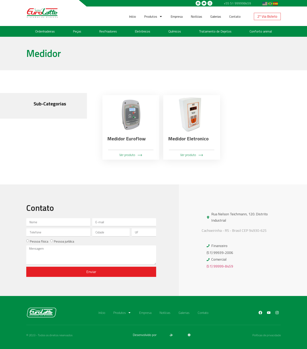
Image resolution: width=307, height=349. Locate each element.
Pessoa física (39, 241)
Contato (235, 16)
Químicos (174, 31)
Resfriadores (108, 31)
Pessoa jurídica (64, 241)
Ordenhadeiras (45, 31)
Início (132, 16)
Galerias (215, 16)
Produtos (153, 16)
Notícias (196, 16)
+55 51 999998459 (237, 3)
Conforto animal (261, 31)
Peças (77, 31)
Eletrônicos (142, 31)
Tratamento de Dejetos (215, 31)
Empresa (177, 16)
